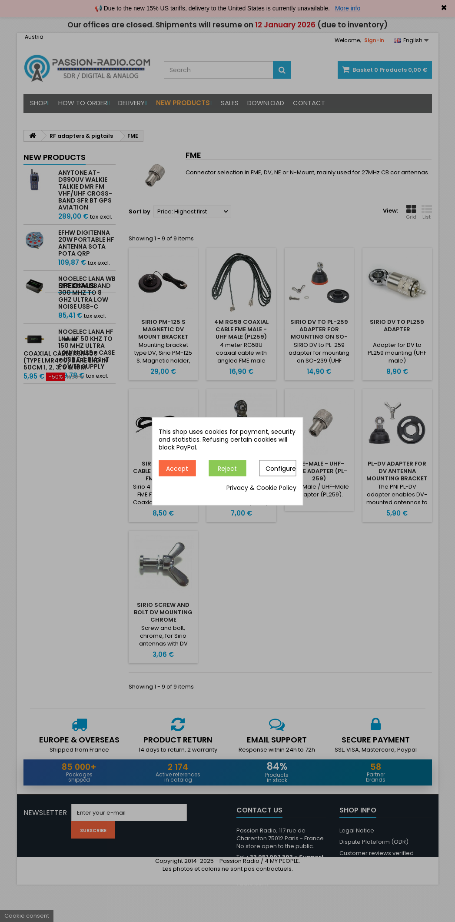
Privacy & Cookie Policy (261, 488)
